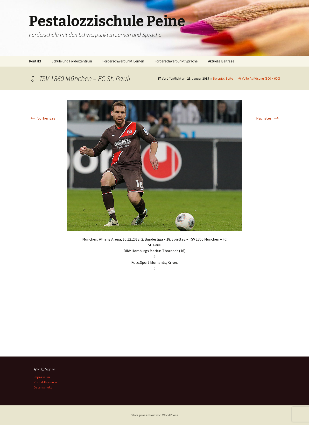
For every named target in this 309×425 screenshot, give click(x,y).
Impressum (42, 377)
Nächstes (268, 118)
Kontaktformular (45, 382)
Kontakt (35, 61)
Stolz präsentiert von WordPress (154, 415)
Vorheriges (42, 118)
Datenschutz (43, 387)
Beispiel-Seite (223, 78)
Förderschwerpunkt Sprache (176, 61)
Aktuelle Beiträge (221, 61)
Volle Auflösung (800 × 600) (261, 78)
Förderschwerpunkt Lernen (123, 61)
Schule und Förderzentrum (72, 61)
